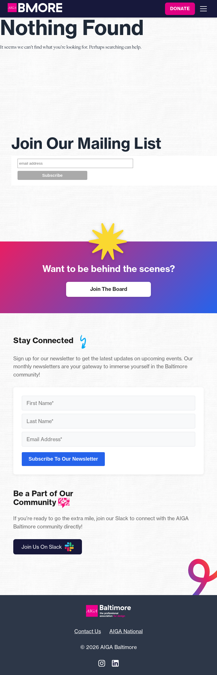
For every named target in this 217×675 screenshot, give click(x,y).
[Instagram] (101, 663)
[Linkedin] (115, 663)
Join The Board (108, 289)
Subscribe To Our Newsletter (63, 459)
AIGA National (126, 631)
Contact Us (87, 631)
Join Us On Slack (47, 546)
